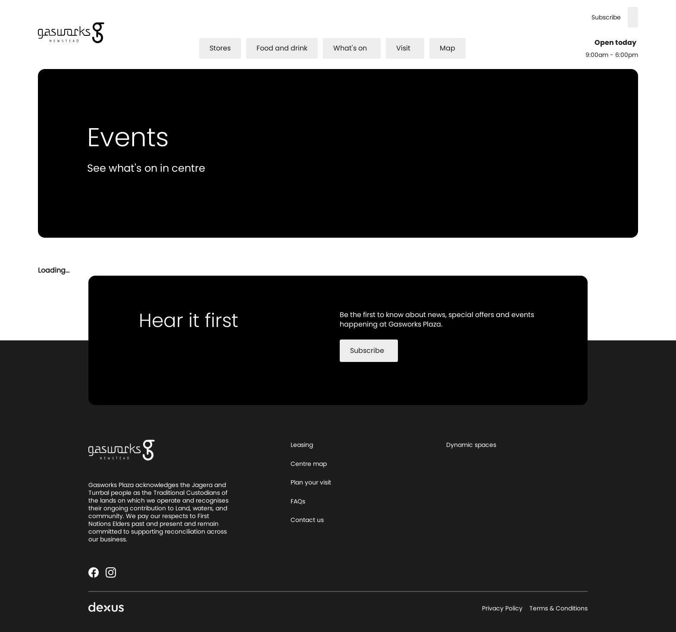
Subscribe (606, 17)
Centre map (309, 463)
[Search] (633, 17)
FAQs (298, 501)
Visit (408, 48)
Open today (616, 42)
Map (447, 48)
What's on (355, 48)
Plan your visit (311, 482)
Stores (220, 48)
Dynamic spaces (471, 444)
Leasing (302, 444)
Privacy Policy (502, 608)
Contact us (307, 520)
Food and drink (282, 48)
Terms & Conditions (558, 608)
